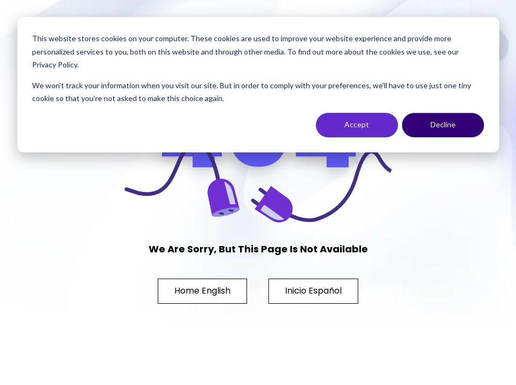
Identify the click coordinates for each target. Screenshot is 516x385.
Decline (443, 124)
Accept (356, 124)
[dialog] (258, 84)
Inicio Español (313, 290)
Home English (202, 290)
